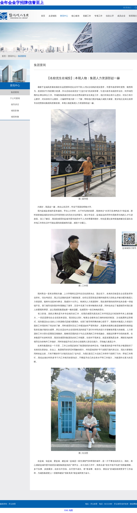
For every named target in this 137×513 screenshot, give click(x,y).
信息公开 (110, 16)
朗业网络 (133, 504)
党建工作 (87, 16)
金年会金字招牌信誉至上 (22, 2)
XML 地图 (68, 510)
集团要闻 (22, 56)
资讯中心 (64, 16)
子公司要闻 (15, 98)
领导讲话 (15, 104)
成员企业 (121, 16)
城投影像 (15, 111)
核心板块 (75, 16)
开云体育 (117, 504)
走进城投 (53, 16)
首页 (43, 16)
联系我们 (127, 8)
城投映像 (15, 117)
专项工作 (98, 16)
